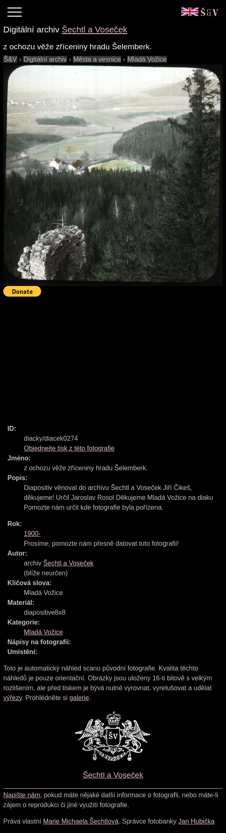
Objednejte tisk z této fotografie (69, 448)
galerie (79, 697)
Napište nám (21, 795)
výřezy (12, 697)
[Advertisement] (114, 357)
